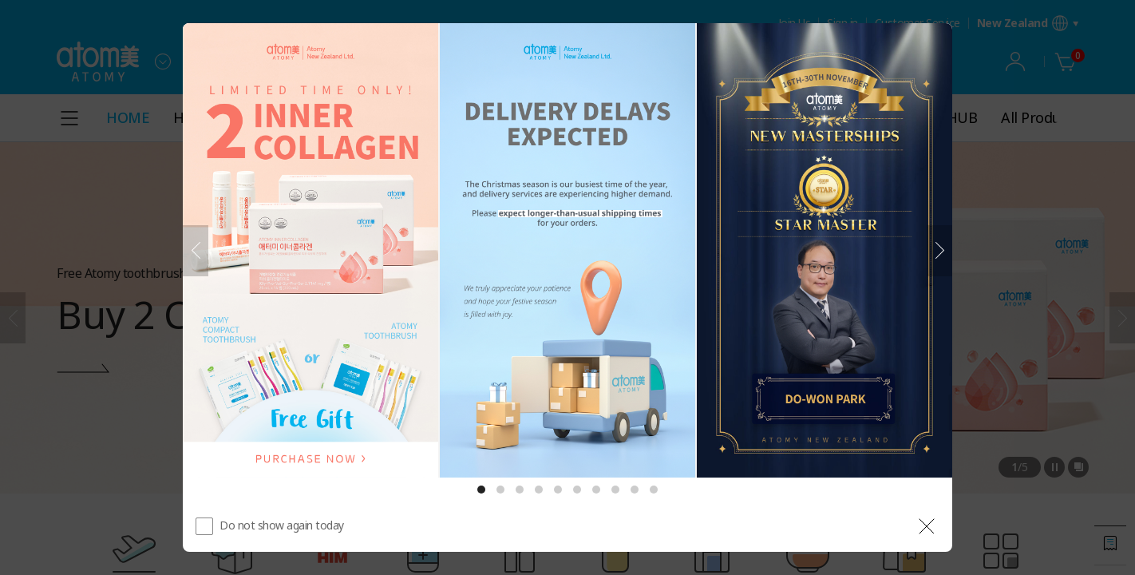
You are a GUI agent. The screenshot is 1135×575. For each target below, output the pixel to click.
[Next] (939, 250)
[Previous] (195, 250)
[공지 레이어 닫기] (926, 526)
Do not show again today (281, 525)
